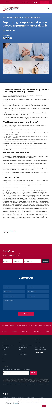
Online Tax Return (23, 354)
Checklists (5, 354)
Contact (4, 352)
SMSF (20, 349)
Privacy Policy (16, 403)
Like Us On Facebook (39, 347)
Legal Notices (5, 397)
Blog (3, 356)
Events (4, 358)
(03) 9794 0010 (42, 185)
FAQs (4, 349)
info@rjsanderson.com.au (40, 349)
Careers (4, 361)
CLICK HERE (23, 188)
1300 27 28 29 (39, 352)
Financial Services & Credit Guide (17, 397)
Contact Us (37, 342)
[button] (48, 8)
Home (4, 342)
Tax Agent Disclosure (30, 397)
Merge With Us (6, 347)
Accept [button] (44, 406)
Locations (44, 2)
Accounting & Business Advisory (26, 345)
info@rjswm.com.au (31, 185)
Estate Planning (22, 352)
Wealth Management (23, 347)
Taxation (21, 342)
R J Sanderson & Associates (8, 345)
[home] (11, 8)
